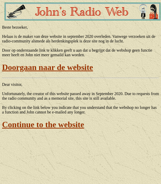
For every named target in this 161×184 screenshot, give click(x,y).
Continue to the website (43, 124)
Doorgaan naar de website (47, 67)
